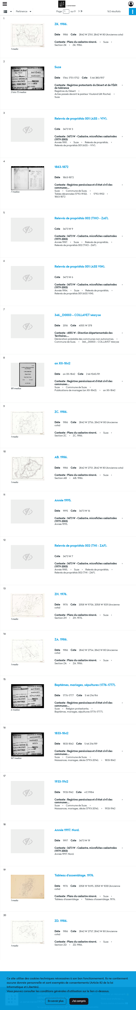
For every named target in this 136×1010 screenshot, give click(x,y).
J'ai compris (79, 1001)
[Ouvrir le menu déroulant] (5, 4)
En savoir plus (56, 1001)
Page (59, 11)
